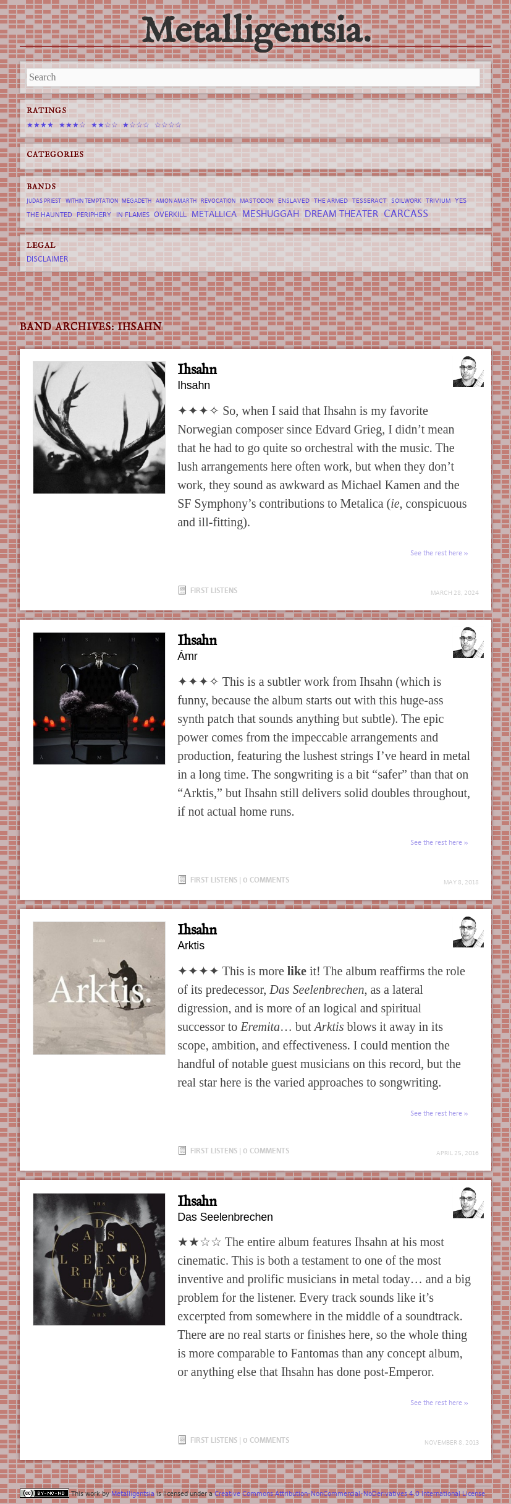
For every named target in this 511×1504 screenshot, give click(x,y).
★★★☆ (72, 124)
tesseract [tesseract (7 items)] (369, 201)
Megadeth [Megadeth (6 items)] (136, 201)
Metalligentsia (132, 1493)
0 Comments (266, 879)
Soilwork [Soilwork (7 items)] (406, 201)
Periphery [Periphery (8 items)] (94, 214)
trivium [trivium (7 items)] (438, 201)
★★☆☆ (104, 124)
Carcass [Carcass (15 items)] (406, 213)
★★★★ (40, 124)
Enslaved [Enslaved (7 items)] (294, 201)
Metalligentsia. (256, 32)
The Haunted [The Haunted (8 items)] (49, 214)
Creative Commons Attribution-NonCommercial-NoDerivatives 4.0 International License (349, 1493)
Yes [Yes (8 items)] (461, 200)
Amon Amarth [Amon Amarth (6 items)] (176, 201)
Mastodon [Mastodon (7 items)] (257, 201)
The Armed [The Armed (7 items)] (331, 201)
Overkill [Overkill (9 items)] (170, 214)
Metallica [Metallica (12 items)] (214, 214)
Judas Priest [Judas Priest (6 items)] (44, 201)
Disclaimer (47, 258)
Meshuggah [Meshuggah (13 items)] (270, 214)
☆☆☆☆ (168, 124)
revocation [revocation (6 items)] (218, 201)
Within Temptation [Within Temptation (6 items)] (91, 201)
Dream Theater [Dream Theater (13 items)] (341, 214)
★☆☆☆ (136, 124)
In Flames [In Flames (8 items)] (133, 214)
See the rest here (436, 553)
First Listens (213, 590)
